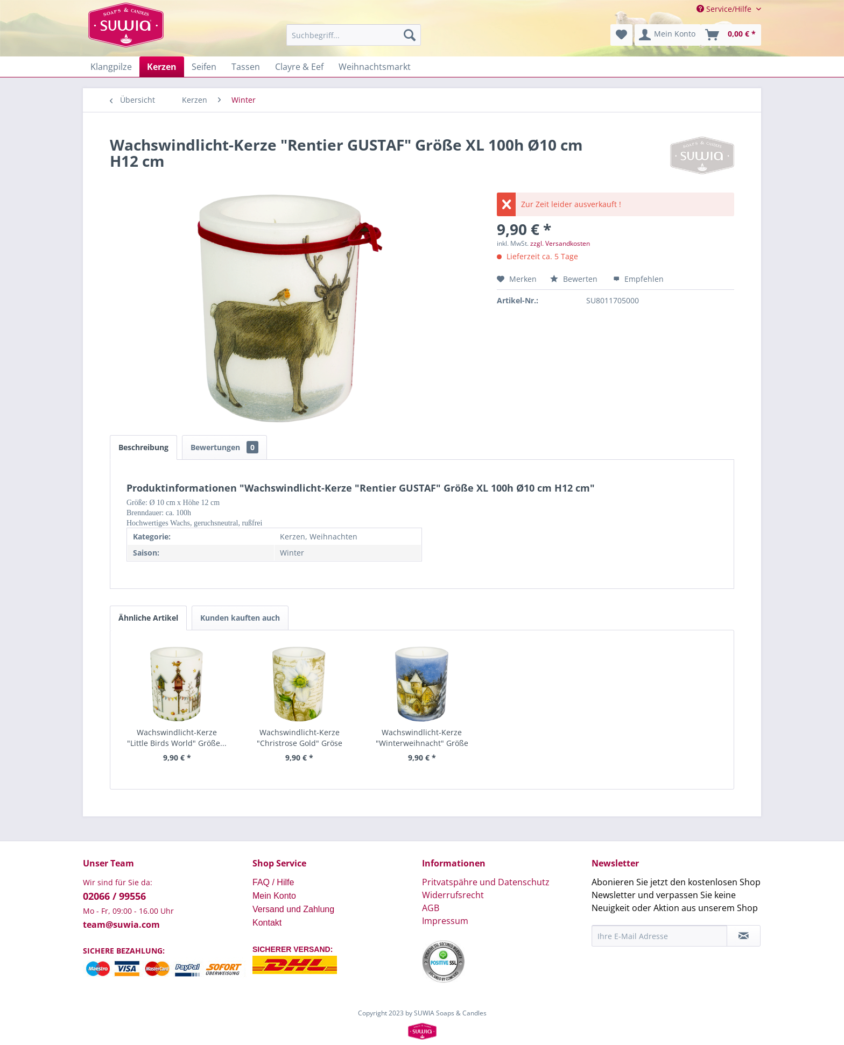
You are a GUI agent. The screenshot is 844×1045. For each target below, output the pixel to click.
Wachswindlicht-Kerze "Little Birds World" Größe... (177, 737)
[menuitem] (353, 35)
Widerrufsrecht (453, 895)
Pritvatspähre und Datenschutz (486, 882)
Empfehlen (638, 279)
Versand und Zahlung (293, 909)
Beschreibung (143, 447)
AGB (430, 908)
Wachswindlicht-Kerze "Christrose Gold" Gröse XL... (299, 738)
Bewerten (575, 279)
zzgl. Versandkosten (560, 243)
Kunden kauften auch (240, 618)
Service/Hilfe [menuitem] (725, 9)
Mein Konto (275, 895)
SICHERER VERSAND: (292, 949)
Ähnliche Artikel (148, 618)
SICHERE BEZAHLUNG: (124, 951)
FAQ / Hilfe (274, 882)
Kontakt (267, 922)
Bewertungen (224, 447)
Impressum (445, 921)
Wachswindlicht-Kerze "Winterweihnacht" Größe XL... (422, 738)
